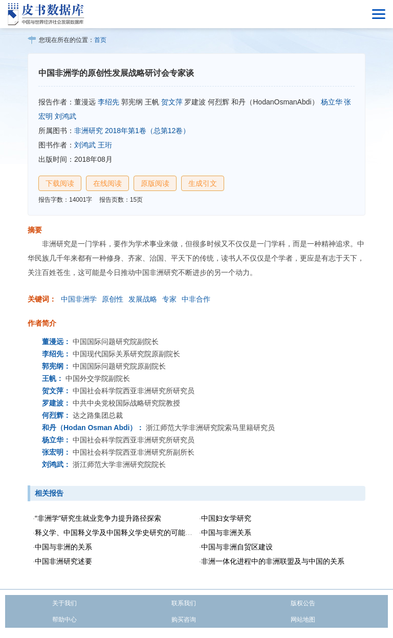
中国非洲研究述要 (63, 561)
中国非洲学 (79, 299)
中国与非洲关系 (226, 532)
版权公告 (303, 603)
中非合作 (196, 299)
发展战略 (142, 299)
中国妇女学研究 (226, 518)
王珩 (105, 145)
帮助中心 (64, 619)
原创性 (112, 299)
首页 (100, 40)
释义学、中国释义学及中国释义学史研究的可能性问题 (121, 532)
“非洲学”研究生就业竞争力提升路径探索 (98, 518)
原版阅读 (155, 183)
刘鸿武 (65, 116)
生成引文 (202, 183)
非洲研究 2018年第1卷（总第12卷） (132, 130)
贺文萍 (172, 102)
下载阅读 (60, 183)
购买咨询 (183, 619)
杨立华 (331, 102)
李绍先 (108, 102)
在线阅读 (107, 183)
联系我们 (183, 603)
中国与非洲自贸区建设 (237, 547)
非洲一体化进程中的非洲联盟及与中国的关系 (272, 561)
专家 (169, 299)
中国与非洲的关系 (63, 547)
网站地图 (303, 619)
